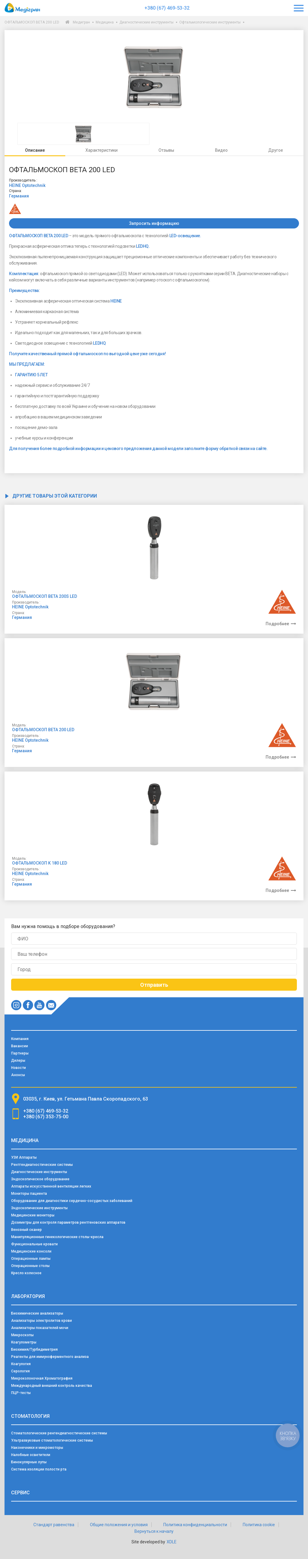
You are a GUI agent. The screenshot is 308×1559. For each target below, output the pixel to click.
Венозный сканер (26, 1230)
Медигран (81, 22)
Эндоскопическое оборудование (40, 1179)
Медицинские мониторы (32, 1215)
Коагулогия (21, 1364)
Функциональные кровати (34, 1244)
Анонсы (18, 1075)
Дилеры (18, 1060)
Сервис (20, 1492)
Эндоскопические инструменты (39, 1208)
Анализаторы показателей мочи (39, 1328)
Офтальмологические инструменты (210, 22)
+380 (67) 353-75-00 (45, 1117)
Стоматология (30, 1416)
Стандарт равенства (53, 1524)
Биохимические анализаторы (37, 1313)
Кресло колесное (26, 1273)
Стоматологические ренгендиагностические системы (59, 1433)
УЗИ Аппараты (24, 1157)
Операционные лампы (31, 1258)
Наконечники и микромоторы (37, 1448)
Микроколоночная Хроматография (41, 1378)
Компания (20, 1039)
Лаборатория (28, 1296)
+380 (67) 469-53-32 (166, 8)
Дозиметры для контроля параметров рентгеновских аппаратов (68, 1222)
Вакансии (19, 1046)
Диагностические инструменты (146, 22)
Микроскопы (22, 1335)
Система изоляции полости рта (38, 1469)
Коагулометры (23, 1342)
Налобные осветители (30, 1455)
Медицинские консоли (31, 1251)
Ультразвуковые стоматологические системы (52, 1440)
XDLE (172, 1541)
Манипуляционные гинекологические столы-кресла (57, 1237)
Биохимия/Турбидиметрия (34, 1349)
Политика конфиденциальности (195, 1524)
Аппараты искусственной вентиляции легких (51, 1186)
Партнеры (20, 1053)
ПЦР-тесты (21, 1393)
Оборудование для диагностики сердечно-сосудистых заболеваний (71, 1201)
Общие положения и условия (119, 1524)
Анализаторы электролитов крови (41, 1320)
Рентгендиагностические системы (42, 1165)
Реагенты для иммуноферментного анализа (50, 1357)
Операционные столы (30, 1266)
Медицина (105, 22)
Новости (18, 1068)
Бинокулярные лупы (29, 1462)
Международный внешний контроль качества (51, 1386)
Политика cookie (259, 1524)
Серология (20, 1371)
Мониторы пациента (29, 1193)
